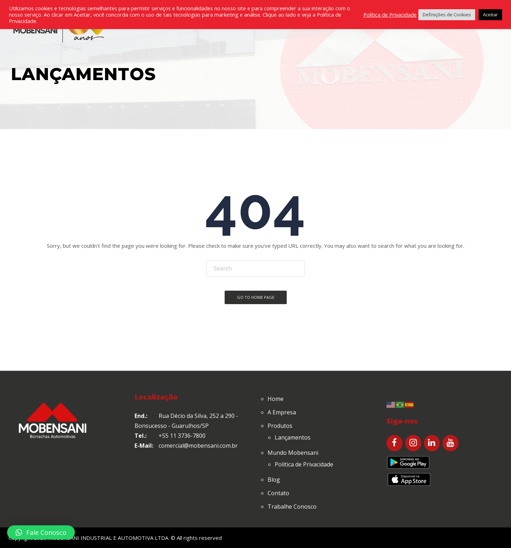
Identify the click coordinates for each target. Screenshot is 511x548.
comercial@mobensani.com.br (198, 445)
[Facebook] (394, 443)
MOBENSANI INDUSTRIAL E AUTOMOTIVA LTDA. (108, 537)
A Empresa (282, 412)
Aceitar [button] (490, 14)
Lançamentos (293, 437)
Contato (278, 493)
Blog (274, 479)
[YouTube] (450, 443)
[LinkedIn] (432, 443)
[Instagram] (413, 443)
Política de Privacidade (304, 464)
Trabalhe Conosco (292, 506)
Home (16, 94)
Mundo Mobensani (293, 453)
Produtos (280, 426)
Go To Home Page (255, 297)
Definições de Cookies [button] (447, 14)
